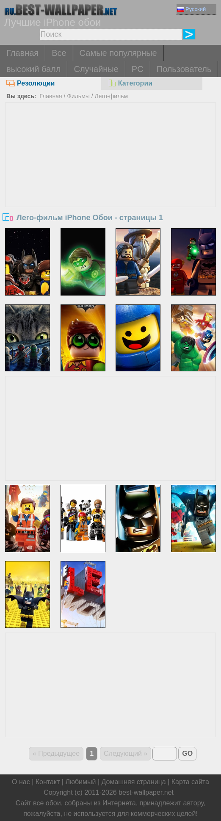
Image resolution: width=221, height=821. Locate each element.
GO (187, 753)
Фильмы (78, 96)
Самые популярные (118, 53)
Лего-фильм (111, 96)
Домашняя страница (134, 781)
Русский (191, 9)
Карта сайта (190, 781)
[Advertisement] (110, 166)
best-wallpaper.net (146, 792)
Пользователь (184, 69)
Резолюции (30, 83)
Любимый (80, 781)
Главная (22, 53)
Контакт (48, 781)
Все (59, 53)
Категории (130, 83)
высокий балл (33, 69)
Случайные (96, 69)
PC (138, 69)
